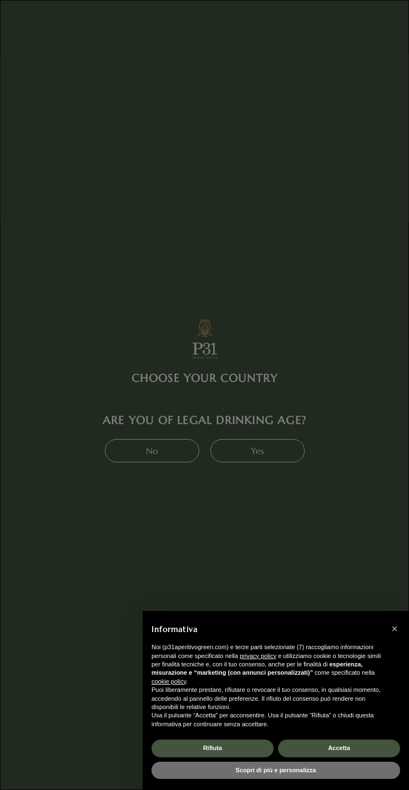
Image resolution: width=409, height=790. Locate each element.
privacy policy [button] (258, 656)
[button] (394, 629)
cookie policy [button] (169, 681)
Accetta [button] (339, 748)
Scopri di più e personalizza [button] (276, 770)
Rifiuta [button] (212, 748)
